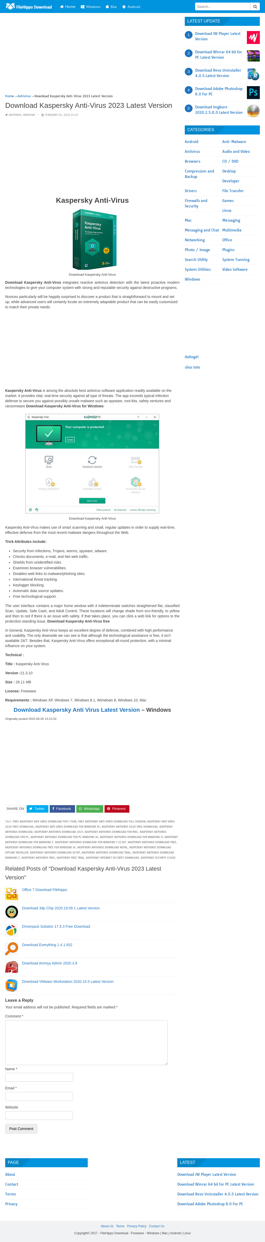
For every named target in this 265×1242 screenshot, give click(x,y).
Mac (111, 7)
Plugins (228, 250)
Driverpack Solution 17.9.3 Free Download (56, 926)
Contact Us (156, 1226)
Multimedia (231, 230)
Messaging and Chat (202, 230)
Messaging (231, 220)
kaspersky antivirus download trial (106, 852)
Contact (11, 1184)
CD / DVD (230, 161)
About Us (107, 1226)
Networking (195, 240)
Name (11, 1069)
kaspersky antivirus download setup (55, 852)
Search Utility (196, 259)
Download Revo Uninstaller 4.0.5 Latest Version (218, 1194)
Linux (226, 210)
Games (228, 200)
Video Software (235, 269)
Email (11, 1088)
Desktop (229, 171)
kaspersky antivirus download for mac (111, 832)
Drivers (191, 191)
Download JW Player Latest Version (206, 1174)
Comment (14, 1016)
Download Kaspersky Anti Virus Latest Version (77, 710)
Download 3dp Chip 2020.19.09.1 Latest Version (61, 908)
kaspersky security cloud (158, 857)
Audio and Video (236, 151)
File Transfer (233, 191)
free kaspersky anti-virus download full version (111, 821)
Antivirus (15, 115)
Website (11, 1107)
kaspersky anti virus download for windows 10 (67, 826)
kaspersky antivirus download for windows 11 (131, 837)
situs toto (192, 367)
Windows (91, 7)
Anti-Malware (234, 141)
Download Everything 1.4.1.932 (47, 945)
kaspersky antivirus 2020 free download (130, 826)
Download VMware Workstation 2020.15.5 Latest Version (68, 981)
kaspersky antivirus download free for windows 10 (40, 847)
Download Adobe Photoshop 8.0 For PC (210, 1204)
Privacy (11, 1204)
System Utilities (198, 269)
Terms (10, 1194)
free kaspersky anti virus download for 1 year (44, 821)
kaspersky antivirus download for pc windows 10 (64, 837)
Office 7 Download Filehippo (44, 890)
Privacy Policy (136, 1226)
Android (131, 7)
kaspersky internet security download (112, 857)
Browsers (192, 161)
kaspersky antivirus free (38, 857)
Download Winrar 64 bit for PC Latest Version (215, 1184)
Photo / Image (197, 250)
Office (227, 240)
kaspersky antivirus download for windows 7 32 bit (90, 842)
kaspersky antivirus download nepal (102, 847)
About (10, 1174)
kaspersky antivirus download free (152, 842)
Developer (230, 181)
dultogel (191, 357)
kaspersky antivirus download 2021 (58, 832)
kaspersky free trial (70, 857)
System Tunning (235, 259)
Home (68, 6)
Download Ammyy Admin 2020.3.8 (49, 963)
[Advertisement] (92, 55)
